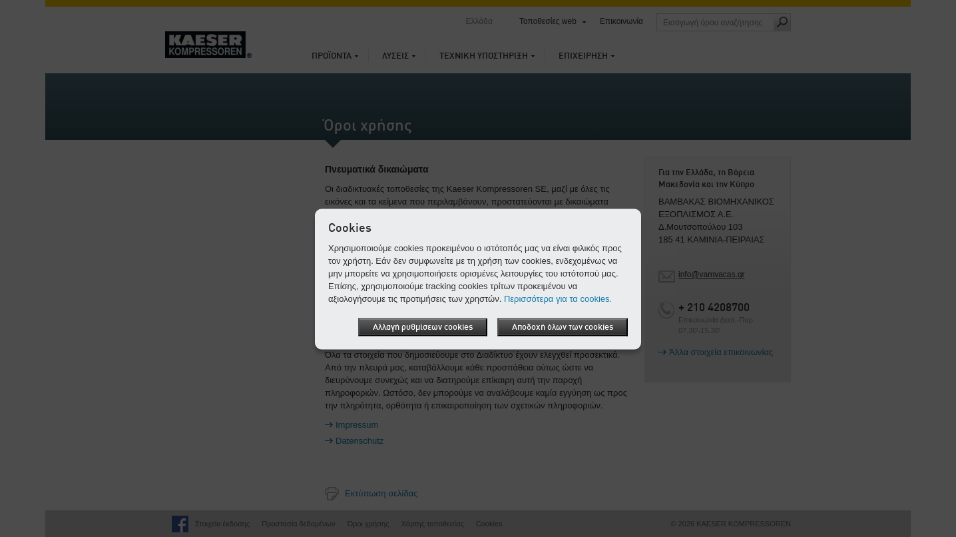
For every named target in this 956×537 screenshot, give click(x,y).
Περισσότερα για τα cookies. (558, 299)
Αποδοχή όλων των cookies (562, 327)
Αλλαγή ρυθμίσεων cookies (423, 327)
